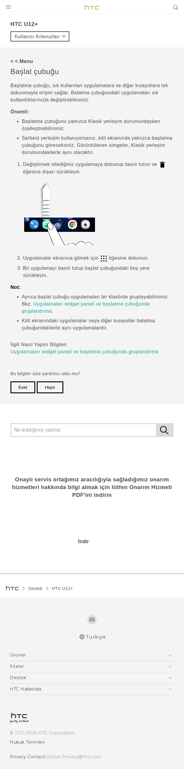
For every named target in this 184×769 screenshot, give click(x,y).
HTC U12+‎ (62, 588)
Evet (23, 387)
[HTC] (92, 7)
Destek (35, 588)
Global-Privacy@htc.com (73, 756)
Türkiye (96, 637)
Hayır (50, 387)
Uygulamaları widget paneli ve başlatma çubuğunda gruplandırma (84, 351)
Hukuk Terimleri (27, 742)
